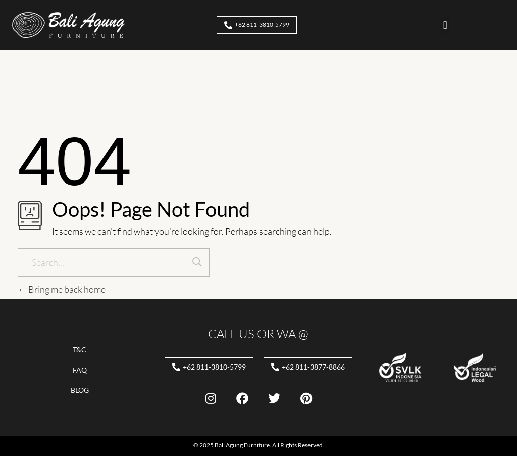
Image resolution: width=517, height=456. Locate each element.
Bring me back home (62, 289)
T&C (79, 349)
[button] (445, 25)
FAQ (80, 370)
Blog (80, 390)
